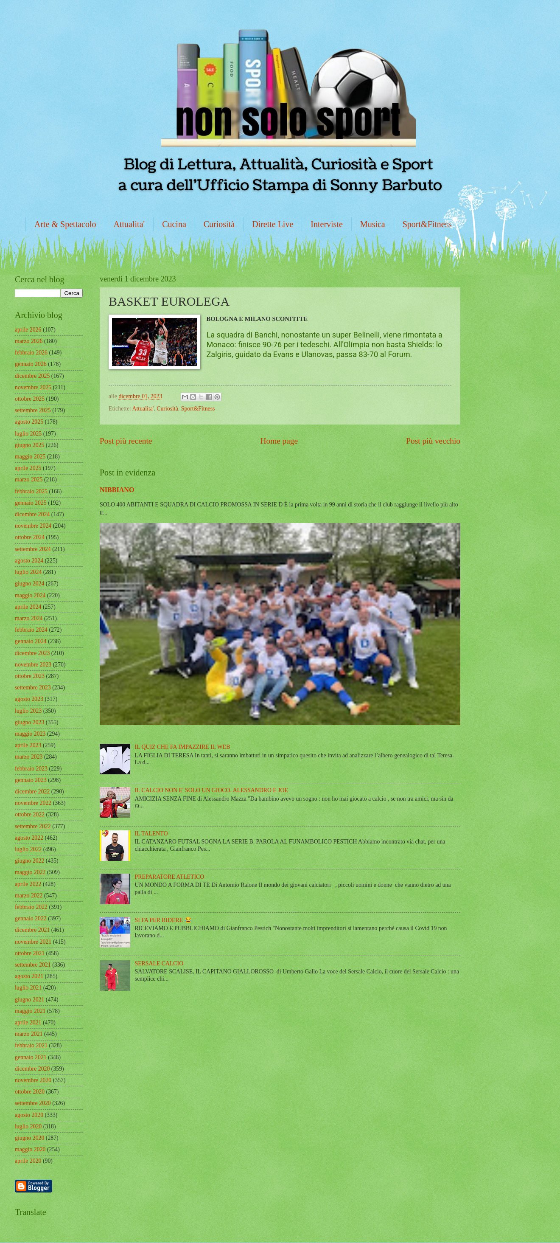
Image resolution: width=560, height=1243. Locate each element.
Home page (279, 440)
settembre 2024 (33, 549)
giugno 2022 (29, 861)
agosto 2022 (29, 838)
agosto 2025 (29, 422)
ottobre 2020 (30, 1091)
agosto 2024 (29, 560)
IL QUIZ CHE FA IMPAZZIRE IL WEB (182, 747)
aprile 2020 (28, 1161)
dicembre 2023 (32, 653)
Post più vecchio (433, 440)
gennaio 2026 (31, 364)
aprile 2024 (28, 607)
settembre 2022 (33, 826)
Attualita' (129, 224)
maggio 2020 (30, 1149)
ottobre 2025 (30, 399)
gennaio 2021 (31, 1057)
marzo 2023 (29, 757)
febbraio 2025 (31, 491)
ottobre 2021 (30, 953)
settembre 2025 (33, 410)
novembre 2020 (33, 1080)
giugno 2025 (29, 445)
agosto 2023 (29, 699)
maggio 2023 (30, 734)
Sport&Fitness (427, 224)
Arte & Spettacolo (65, 224)
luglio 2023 (28, 711)
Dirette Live (272, 224)
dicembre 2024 (32, 514)
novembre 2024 (33, 526)
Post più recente (126, 440)
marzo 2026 (29, 341)
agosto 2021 (29, 976)
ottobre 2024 (30, 537)
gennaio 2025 (31, 503)
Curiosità (219, 224)
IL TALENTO (151, 833)
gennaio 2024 (31, 641)
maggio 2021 (30, 1011)
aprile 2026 (28, 329)
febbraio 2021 (31, 1045)
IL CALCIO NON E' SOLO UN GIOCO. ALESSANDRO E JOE (211, 790)
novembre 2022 (33, 803)
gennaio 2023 (31, 780)
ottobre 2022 (30, 814)
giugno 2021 (29, 999)
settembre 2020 (33, 1103)
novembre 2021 (33, 942)
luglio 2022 (28, 849)
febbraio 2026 (31, 352)
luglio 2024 (28, 572)
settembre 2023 (33, 687)
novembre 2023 (33, 664)
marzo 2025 (29, 479)
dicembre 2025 (32, 376)
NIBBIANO (117, 489)
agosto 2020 (29, 1115)
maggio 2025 (30, 456)
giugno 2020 (29, 1138)
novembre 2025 (33, 387)
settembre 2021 (33, 965)
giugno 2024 (29, 583)
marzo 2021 (29, 1034)
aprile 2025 (28, 468)
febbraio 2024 (31, 630)
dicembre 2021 (32, 930)
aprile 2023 (28, 745)
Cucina (174, 224)
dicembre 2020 (32, 1069)
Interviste (327, 224)
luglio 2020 (28, 1126)
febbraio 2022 (31, 907)
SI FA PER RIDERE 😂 (163, 920)
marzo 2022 (29, 895)
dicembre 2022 (32, 791)
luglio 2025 (28, 433)
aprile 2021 (28, 1022)
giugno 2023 (29, 722)
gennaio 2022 (31, 918)
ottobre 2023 (30, 676)
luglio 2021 (28, 987)
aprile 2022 (28, 884)
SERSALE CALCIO (159, 963)
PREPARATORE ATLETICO (169, 877)
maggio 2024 (30, 595)
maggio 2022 (30, 872)
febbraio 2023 (31, 768)
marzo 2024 (29, 618)
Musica (372, 224)
